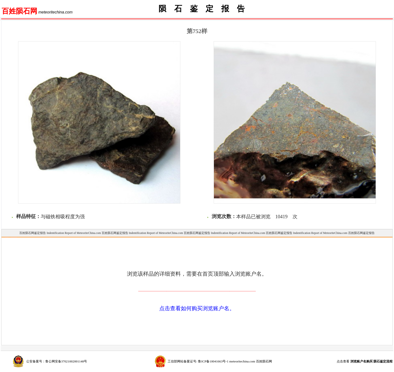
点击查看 (365, 361)
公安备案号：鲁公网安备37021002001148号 (56, 361)
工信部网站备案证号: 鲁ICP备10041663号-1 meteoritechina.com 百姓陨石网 (220, 361)
